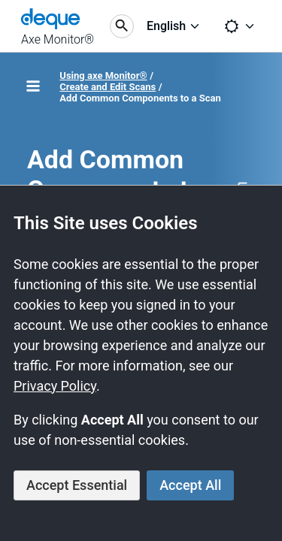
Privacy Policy (55, 386)
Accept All (190, 485)
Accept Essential (76, 485)
